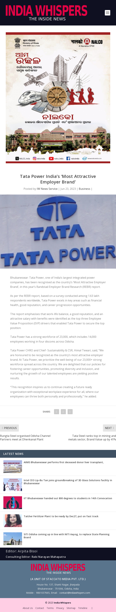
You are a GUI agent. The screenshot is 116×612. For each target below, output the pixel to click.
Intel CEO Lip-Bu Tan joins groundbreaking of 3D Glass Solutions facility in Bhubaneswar (68, 482)
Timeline (82, 608)
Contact (39, 608)
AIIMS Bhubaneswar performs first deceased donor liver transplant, (64, 462)
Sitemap (71, 608)
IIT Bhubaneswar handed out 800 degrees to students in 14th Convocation (68, 498)
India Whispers (62, 602)
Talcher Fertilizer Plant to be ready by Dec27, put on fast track (61, 516)
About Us (28, 608)
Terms (50, 608)
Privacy (60, 608)
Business (84, 189)
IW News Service (47, 189)
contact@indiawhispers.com (74, 592)
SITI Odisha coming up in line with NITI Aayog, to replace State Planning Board (66, 536)
